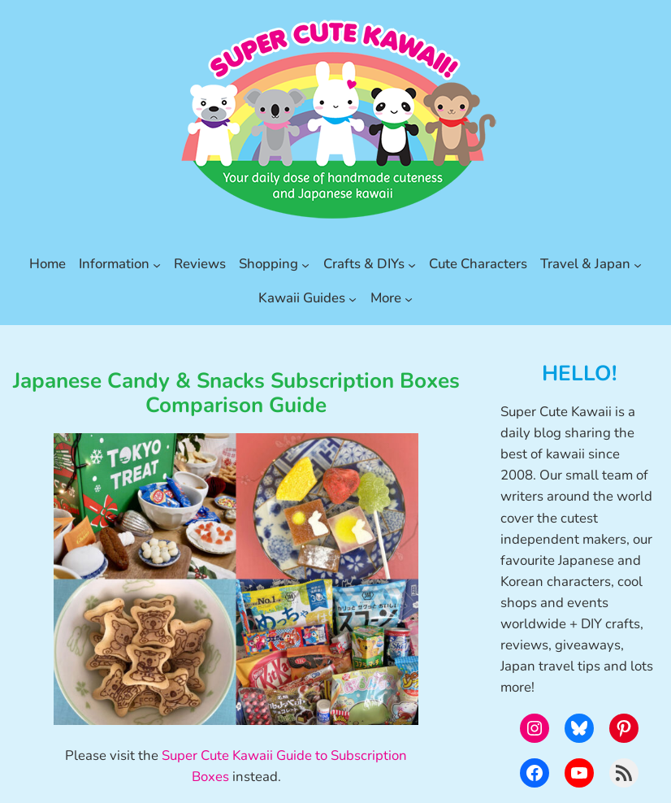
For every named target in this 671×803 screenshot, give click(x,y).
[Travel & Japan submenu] (638, 264)
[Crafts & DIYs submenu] (412, 264)
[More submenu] (409, 298)
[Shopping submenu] (305, 264)
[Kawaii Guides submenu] (352, 298)
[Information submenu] (157, 264)
